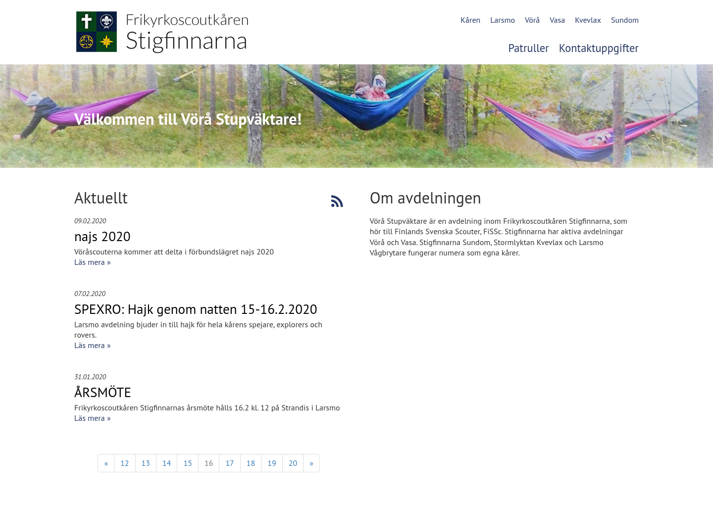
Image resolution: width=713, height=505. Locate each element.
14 (166, 463)
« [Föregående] (106, 463)
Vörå (532, 20)
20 (293, 463)
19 (271, 463)
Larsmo (502, 20)
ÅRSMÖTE (102, 392)
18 (251, 463)
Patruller (529, 48)
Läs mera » (92, 262)
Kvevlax (588, 20)
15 (187, 463)
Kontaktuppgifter (599, 48)
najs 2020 (102, 236)
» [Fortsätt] (311, 463)
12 (124, 463)
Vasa (557, 20)
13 (146, 463)
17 (229, 463)
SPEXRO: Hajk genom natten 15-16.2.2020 (195, 309)
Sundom (625, 20)
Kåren (470, 20)
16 (208, 463)
